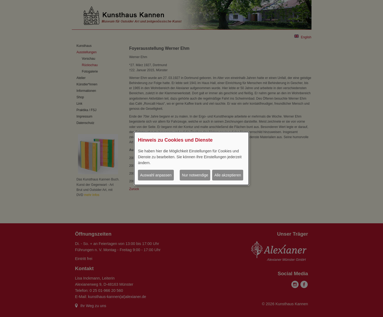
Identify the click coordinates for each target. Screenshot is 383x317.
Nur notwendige (195, 175)
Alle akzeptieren (227, 175)
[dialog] (191, 158)
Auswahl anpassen (156, 175)
